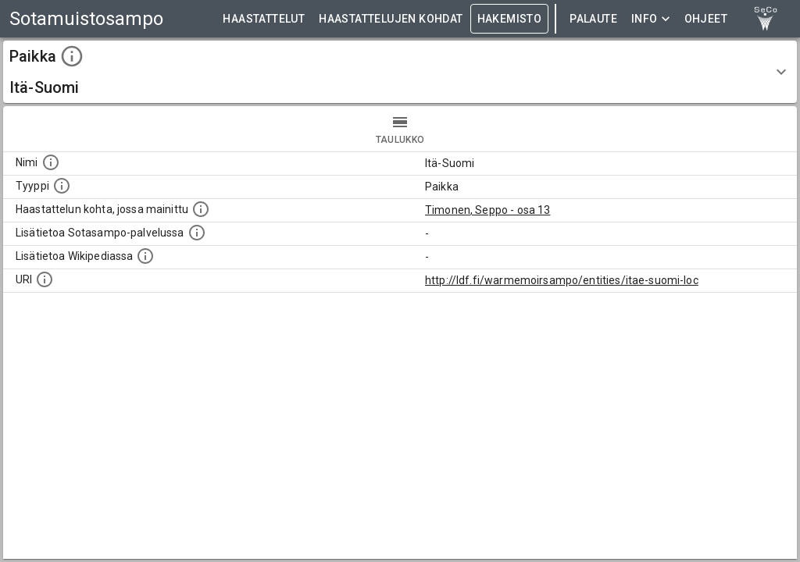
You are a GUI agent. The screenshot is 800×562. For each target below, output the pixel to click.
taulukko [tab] (400, 128)
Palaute (593, 19)
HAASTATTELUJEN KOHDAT (390, 19)
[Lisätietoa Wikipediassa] (145, 256)
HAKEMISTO (509, 19)
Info (651, 19)
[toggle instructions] (71, 56)
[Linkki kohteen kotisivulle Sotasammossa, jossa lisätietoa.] (196, 232)
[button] (400, 72)
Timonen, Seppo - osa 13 (487, 210)
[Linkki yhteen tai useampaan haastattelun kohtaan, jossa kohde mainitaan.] (200, 209)
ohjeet (706, 19)
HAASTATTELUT (263, 19)
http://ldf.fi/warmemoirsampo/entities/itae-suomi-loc (561, 280)
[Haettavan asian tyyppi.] (61, 185)
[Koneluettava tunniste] (44, 279)
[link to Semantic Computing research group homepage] (766, 19)
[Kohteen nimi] (50, 162)
